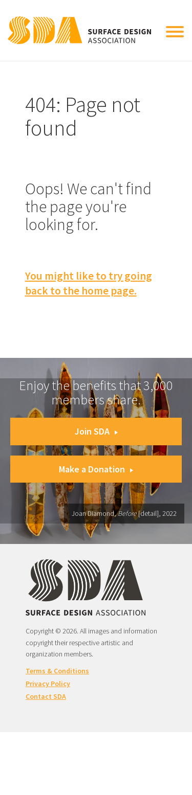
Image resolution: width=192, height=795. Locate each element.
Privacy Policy (48, 683)
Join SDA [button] (96, 431)
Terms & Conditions (57, 670)
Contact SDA (46, 696)
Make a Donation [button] (96, 469)
